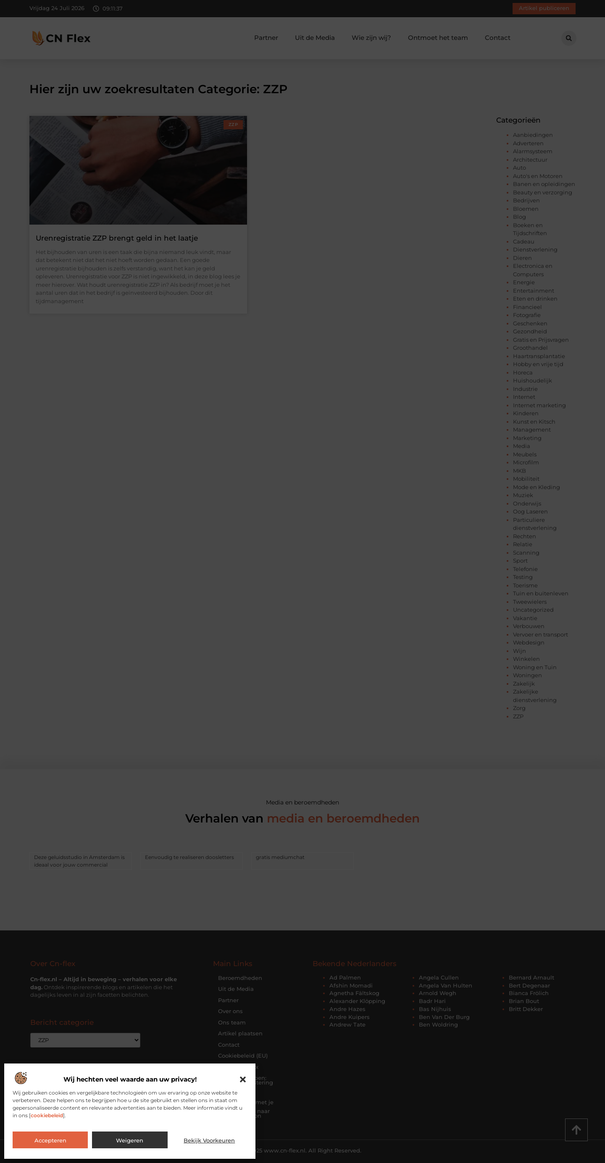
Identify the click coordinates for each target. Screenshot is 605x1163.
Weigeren (129, 1140)
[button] (243, 1079)
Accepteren (50, 1140)
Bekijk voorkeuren (209, 1140)
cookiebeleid (47, 1115)
